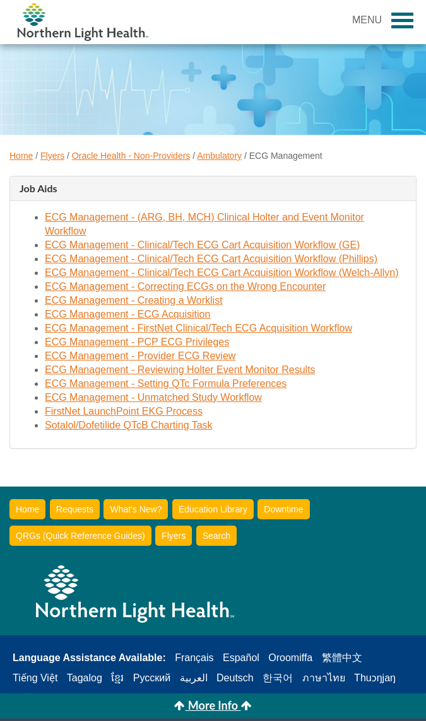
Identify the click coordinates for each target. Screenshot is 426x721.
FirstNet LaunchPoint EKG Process (124, 411)
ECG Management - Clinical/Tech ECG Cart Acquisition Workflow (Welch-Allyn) (221, 272)
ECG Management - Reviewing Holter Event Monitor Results (180, 369)
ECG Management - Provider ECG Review (140, 355)
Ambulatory (219, 156)
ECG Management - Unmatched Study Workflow (153, 397)
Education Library (213, 509)
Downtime (283, 509)
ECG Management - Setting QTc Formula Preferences (166, 383)
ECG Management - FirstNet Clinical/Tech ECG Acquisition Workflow (198, 328)
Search (216, 536)
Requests (74, 509)
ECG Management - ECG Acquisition (127, 314)
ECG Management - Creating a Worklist (134, 300)
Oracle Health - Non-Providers (131, 156)
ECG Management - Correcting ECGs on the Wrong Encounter (185, 286)
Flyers (52, 156)
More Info (212, 705)
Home (21, 156)
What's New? (136, 509)
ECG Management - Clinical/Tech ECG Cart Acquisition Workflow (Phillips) (211, 258)
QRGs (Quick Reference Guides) (80, 536)
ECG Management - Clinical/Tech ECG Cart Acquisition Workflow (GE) (202, 244)
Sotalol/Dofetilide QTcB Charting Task (129, 425)
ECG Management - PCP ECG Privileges (137, 342)
